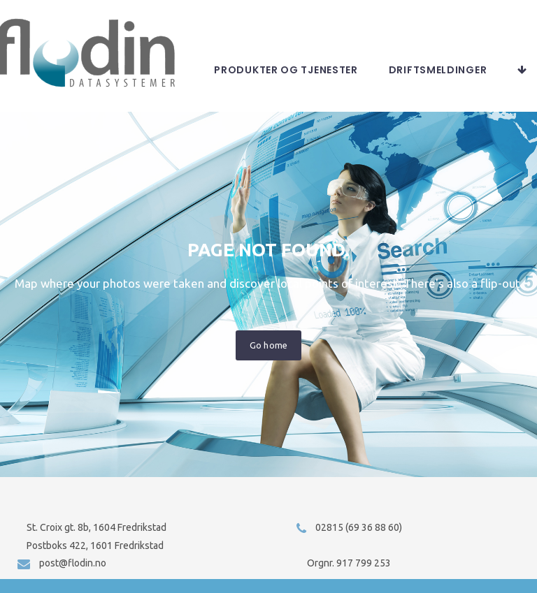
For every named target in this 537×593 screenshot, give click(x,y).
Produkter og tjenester (415, 81)
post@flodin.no (72, 563)
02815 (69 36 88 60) (358, 527)
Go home (268, 356)
